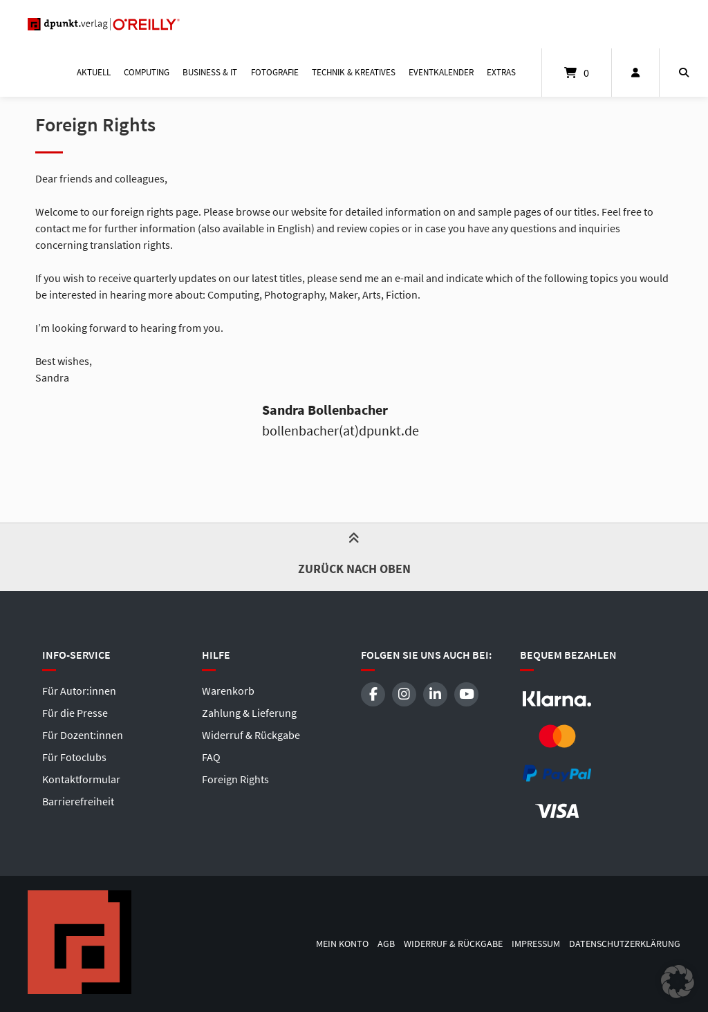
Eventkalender (441, 72)
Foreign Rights (235, 779)
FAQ (211, 757)
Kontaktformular (81, 779)
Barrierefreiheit (78, 801)
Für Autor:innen (79, 690)
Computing (146, 72)
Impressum (536, 944)
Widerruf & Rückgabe (251, 735)
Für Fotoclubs (74, 757)
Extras (501, 72)
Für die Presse (75, 713)
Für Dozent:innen (82, 735)
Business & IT (210, 72)
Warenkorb (228, 690)
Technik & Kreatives (353, 72)
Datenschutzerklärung (624, 944)
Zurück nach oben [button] (354, 556)
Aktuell (94, 72)
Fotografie (275, 72)
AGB (386, 944)
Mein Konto (342, 944)
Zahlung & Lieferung (249, 713)
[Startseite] (103, 24)
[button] (677, 981)
